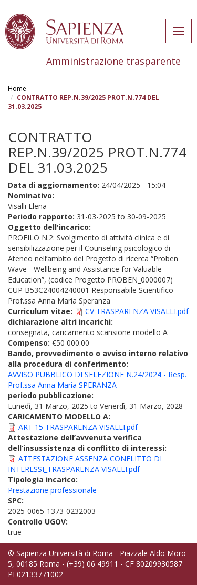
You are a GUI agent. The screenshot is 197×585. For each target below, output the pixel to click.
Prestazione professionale (52, 490)
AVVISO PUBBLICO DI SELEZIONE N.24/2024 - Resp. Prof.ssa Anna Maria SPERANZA (97, 379)
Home (17, 88)
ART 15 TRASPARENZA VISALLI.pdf (78, 427)
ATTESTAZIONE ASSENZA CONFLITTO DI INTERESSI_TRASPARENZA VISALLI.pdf (85, 463)
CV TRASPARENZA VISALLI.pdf (137, 311)
